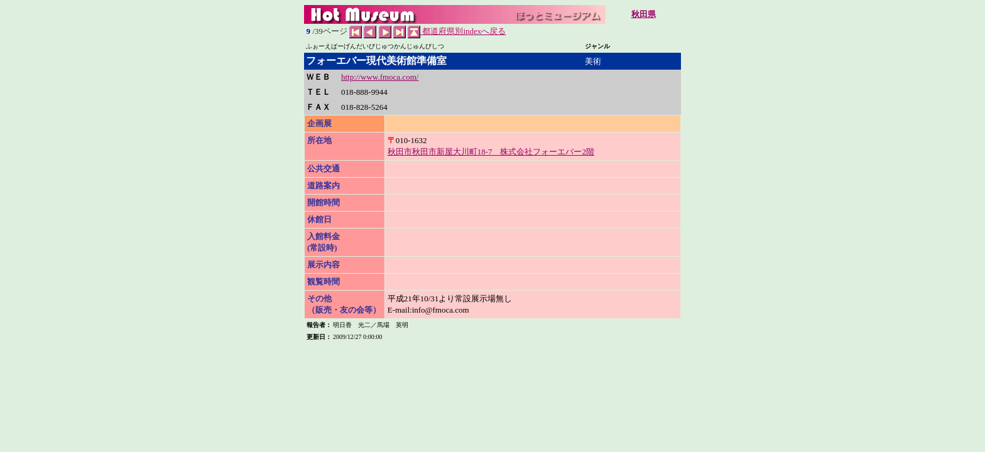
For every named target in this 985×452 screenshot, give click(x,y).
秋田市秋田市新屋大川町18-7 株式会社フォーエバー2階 (491, 151)
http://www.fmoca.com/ (379, 77)
